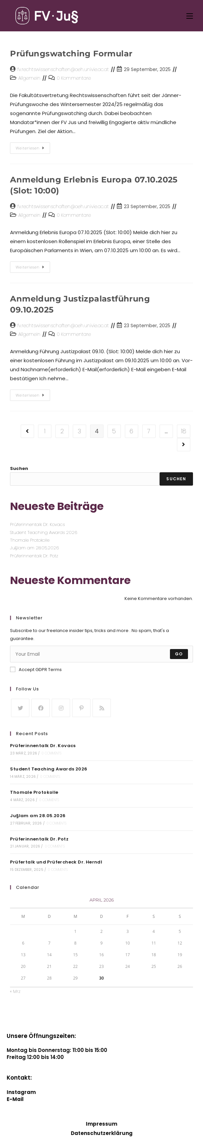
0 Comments (51, 753)
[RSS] (101, 708)
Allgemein (29, 78)
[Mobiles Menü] (189, 15)
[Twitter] (20, 708)
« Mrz (15, 991)
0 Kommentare (74, 78)
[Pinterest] (81, 708)
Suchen (19, 468)
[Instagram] (61, 708)
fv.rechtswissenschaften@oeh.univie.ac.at (63, 69)
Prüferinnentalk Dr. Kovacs (37, 524)
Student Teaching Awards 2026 (43, 532)
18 (183, 431)
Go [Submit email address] (179, 654)
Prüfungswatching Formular (71, 53)
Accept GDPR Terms (36, 669)
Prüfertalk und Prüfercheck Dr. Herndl (56, 862)
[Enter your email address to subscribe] (101, 654)
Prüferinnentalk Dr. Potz (34, 556)
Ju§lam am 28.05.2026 (34, 548)
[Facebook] (40, 708)
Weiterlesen (33, 146)
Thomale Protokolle (29, 540)
